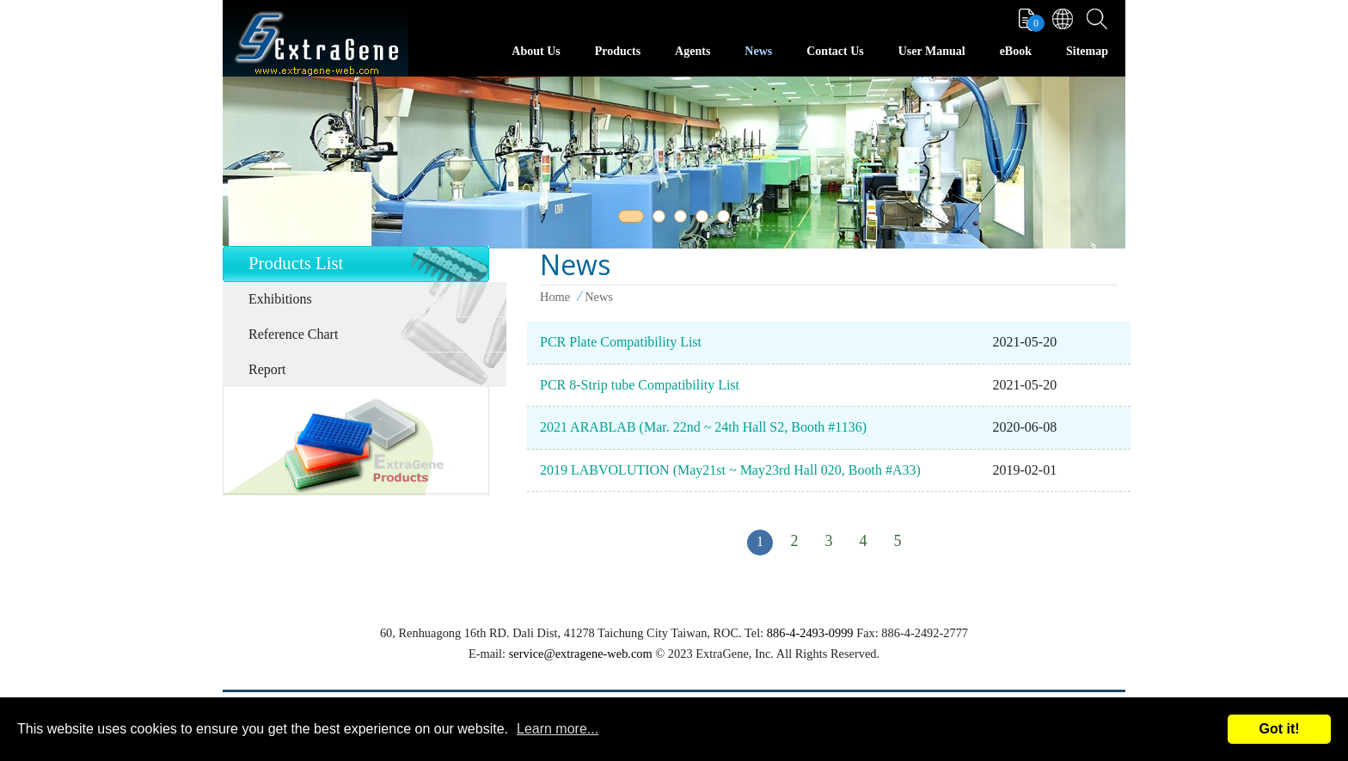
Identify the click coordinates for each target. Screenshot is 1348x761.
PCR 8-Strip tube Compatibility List (639, 384)
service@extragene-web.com (581, 653)
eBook (1016, 51)
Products (617, 51)
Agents (692, 51)
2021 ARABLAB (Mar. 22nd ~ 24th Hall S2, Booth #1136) (703, 427)
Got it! (1279, 728)
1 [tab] (627, 219)
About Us (536, 51)
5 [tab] (726, 219)
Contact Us (835, 51)
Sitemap (1087, 51)
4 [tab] (705, 219)
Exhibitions (280, 299)
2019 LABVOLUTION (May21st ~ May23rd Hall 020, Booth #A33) (730, 470)
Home (555, 297)
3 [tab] (683, 219)
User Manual (931, 51)
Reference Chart (293, 334)
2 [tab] (662, 219)
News (758, 51)
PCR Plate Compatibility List (621, 341)
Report (267, 369)
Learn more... (557, 728)
